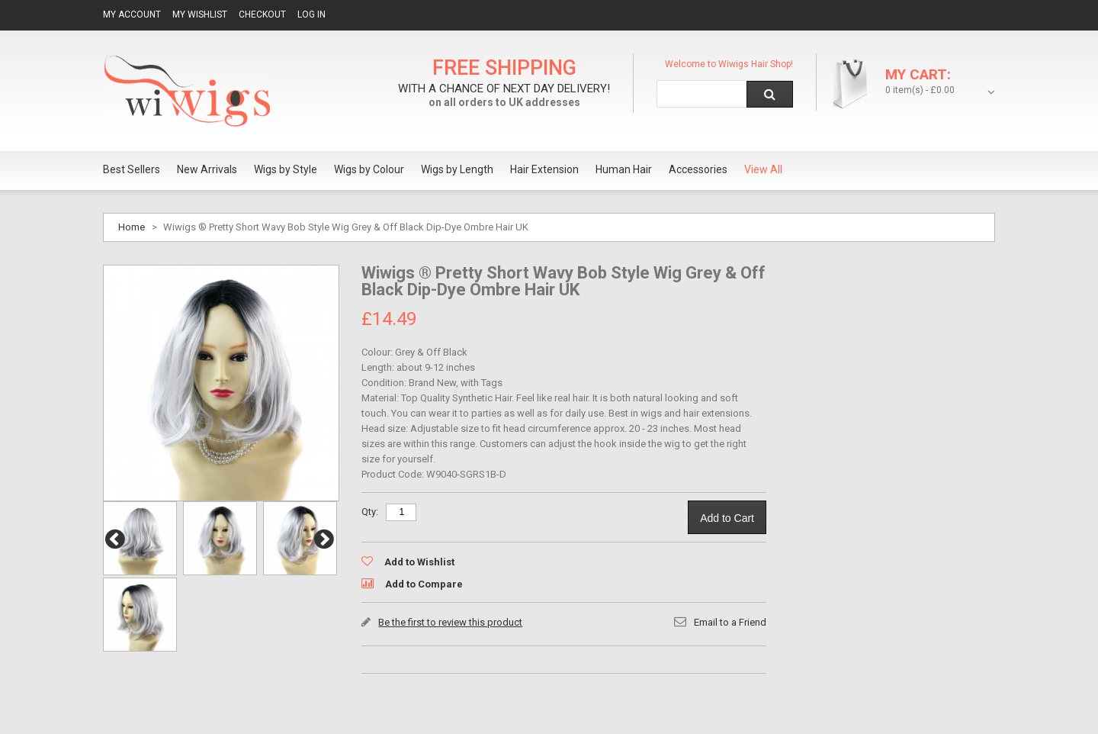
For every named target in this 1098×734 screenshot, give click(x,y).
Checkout (262, 14)
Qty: (369, 511)
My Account (132, 14)
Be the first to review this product (450, 622)
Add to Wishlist (419, 562)
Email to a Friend (730, 622)
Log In (311, 14)
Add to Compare (424, 584)
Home (131, 227)
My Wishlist (199, 14)
